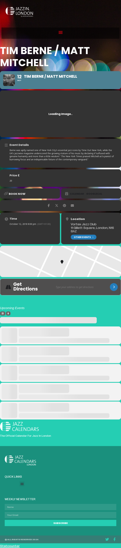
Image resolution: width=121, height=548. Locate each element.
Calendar (77, 193)
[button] (60, 32)
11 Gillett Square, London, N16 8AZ (92, 229)
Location (78, 218)
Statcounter (10, 546)
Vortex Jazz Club (83, 224)
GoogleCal (94, 193)
